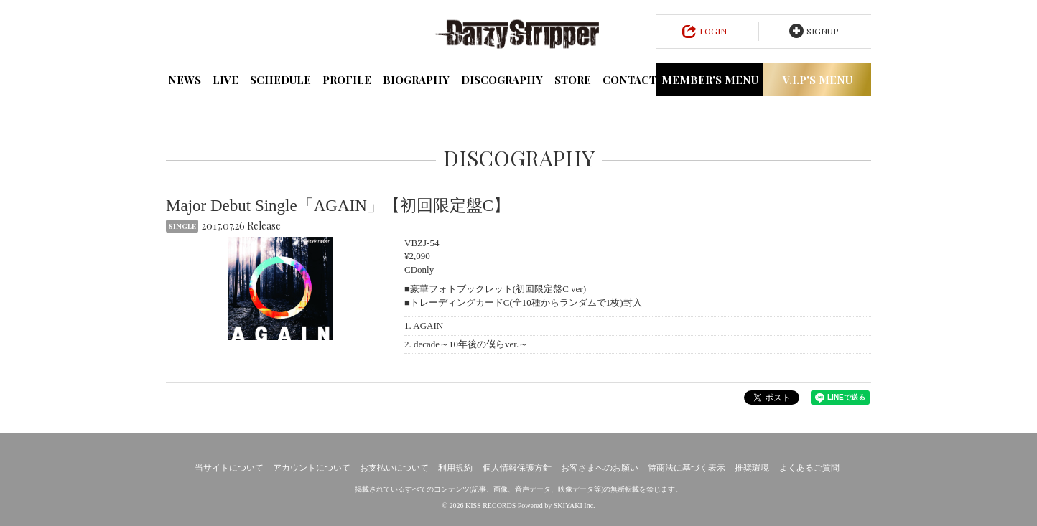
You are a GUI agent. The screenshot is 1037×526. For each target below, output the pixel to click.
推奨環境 (752, 468)
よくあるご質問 (809, 468)
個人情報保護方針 (517, 468)
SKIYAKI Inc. (574, 505)
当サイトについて (229, 468)
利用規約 (455, 468)
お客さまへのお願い (599, 468)
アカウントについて (311, 468)
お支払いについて (394, 468)
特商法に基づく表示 (686, 468)
